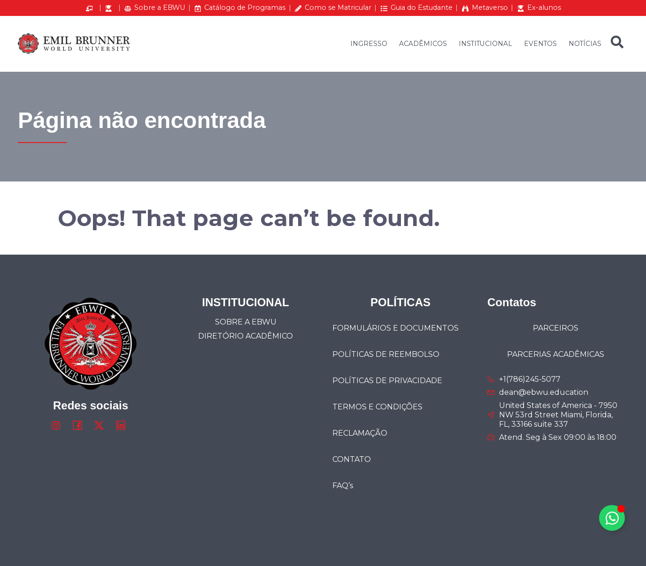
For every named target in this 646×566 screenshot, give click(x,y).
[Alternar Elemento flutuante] (612, 518)
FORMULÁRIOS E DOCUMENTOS (395, 328)
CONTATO (351, 459)
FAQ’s (342, 485)
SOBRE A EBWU (246, 321)
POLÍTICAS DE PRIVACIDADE (387, 380)
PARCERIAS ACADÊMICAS (555, 354)
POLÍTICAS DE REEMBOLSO (385, 354)
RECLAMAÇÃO (359, 433)
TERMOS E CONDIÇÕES (377, 406)
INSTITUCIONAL (485, 43)
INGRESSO (368, 43)
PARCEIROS (555, 328)
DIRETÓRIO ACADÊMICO (245, 336)
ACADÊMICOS (423, 43)
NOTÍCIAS (585, 43)
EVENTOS (540, 43)
